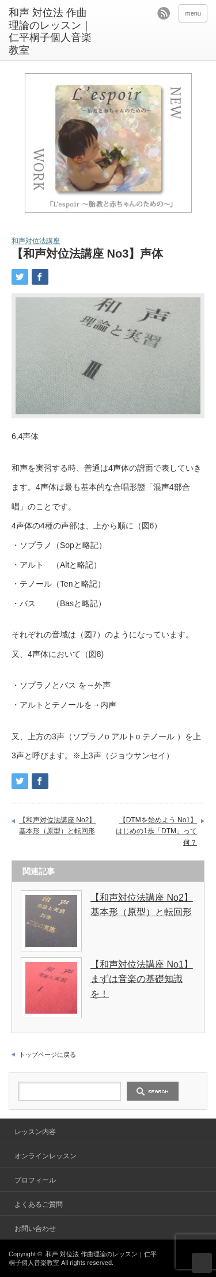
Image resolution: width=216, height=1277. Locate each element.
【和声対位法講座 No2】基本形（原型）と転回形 (57, 826)
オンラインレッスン (45, 1156)
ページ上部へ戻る (202, 1263)
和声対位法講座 (36, 241)
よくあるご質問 (38, 1204)
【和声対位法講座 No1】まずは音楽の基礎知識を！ (141, 979)
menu (193, 13)
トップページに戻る (47, 1054)
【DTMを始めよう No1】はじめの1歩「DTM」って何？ (156, 831)
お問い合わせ (35, 1229)
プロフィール (35, 1180)
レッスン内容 (35, 1132)
